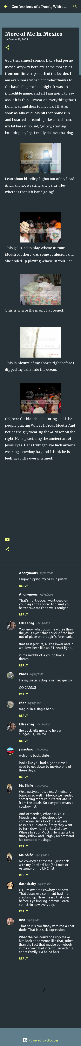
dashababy (27, 884)
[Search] (75, 7)
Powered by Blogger (40, 1040)
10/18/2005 (46, 573)
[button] (7, 48)
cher (22, 703)
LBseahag (26, 623)
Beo (22, 920)
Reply (23, 585)
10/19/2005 (41, 749)
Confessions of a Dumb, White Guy (41, 7)
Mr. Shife (26, 785)
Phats (23, 674)
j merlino (26, 749)
